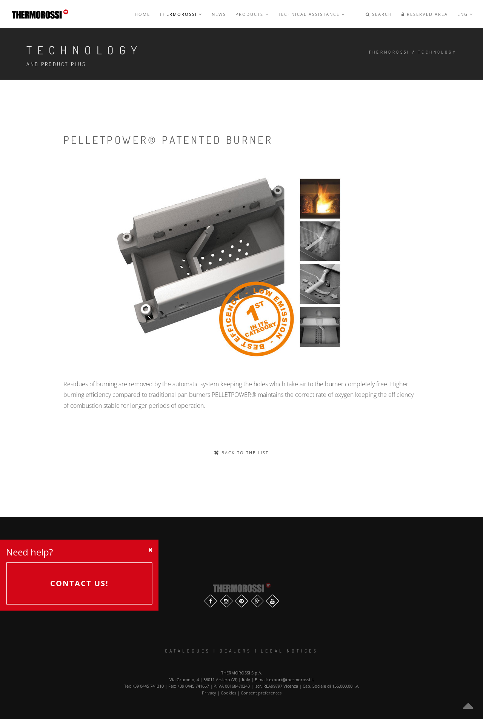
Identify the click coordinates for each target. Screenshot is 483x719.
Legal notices (289, 651)
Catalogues (188, 651)
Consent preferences (261, 693)
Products (252, 14)
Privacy (209, 693)
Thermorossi (181, 14)
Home (142, 14)
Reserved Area (424, 14)
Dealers (236, 651)
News (219, 14)
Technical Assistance (311, 14)
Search (379, 14)
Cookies (228, 693)
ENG (465, 14)
